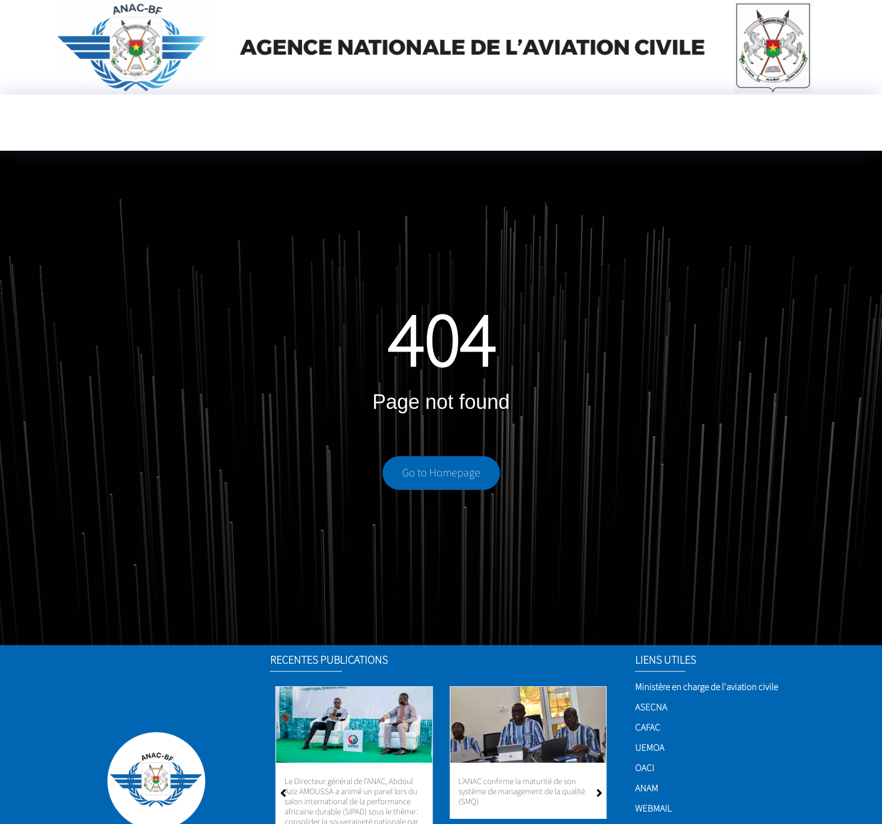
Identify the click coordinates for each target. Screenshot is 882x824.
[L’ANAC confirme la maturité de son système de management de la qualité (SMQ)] (528, 725)
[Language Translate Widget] (803, 120)
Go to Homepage (441, 476)
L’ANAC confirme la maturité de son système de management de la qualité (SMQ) (521, 792)
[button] (599, 793)
